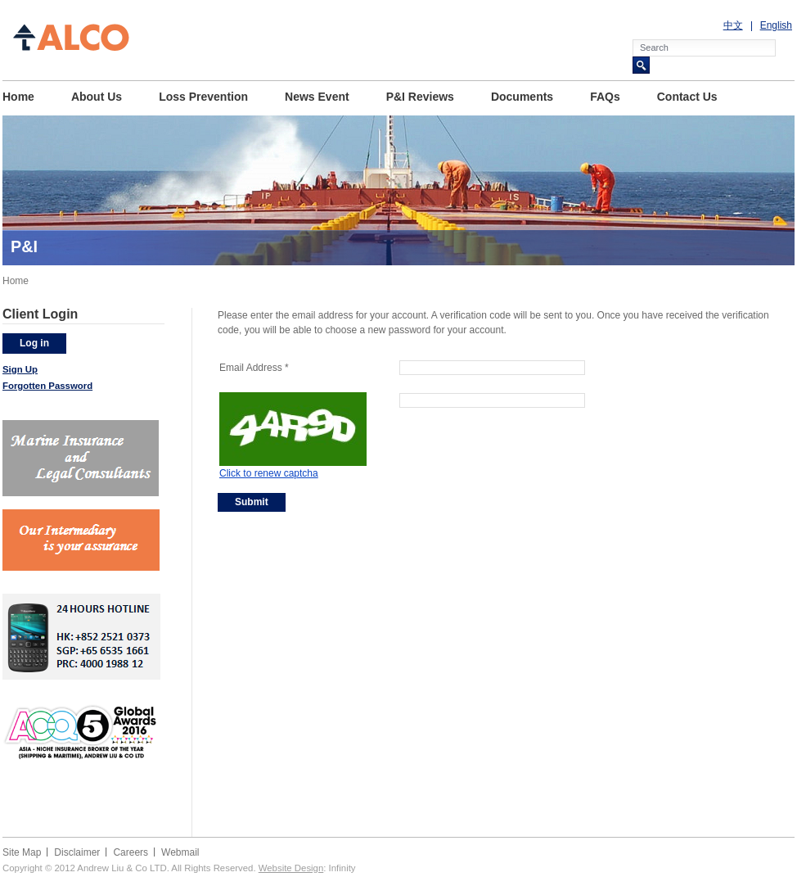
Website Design (291, 868)
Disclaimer (77, 852)
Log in (34, 343)
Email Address (254, 367)
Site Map (21, 852)
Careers (130, 852)
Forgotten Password (47, 386)
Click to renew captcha (268, 473)
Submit (251, 502)
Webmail (180, 852)
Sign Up (20, 369)
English (776, 25)
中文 (733, 25)
